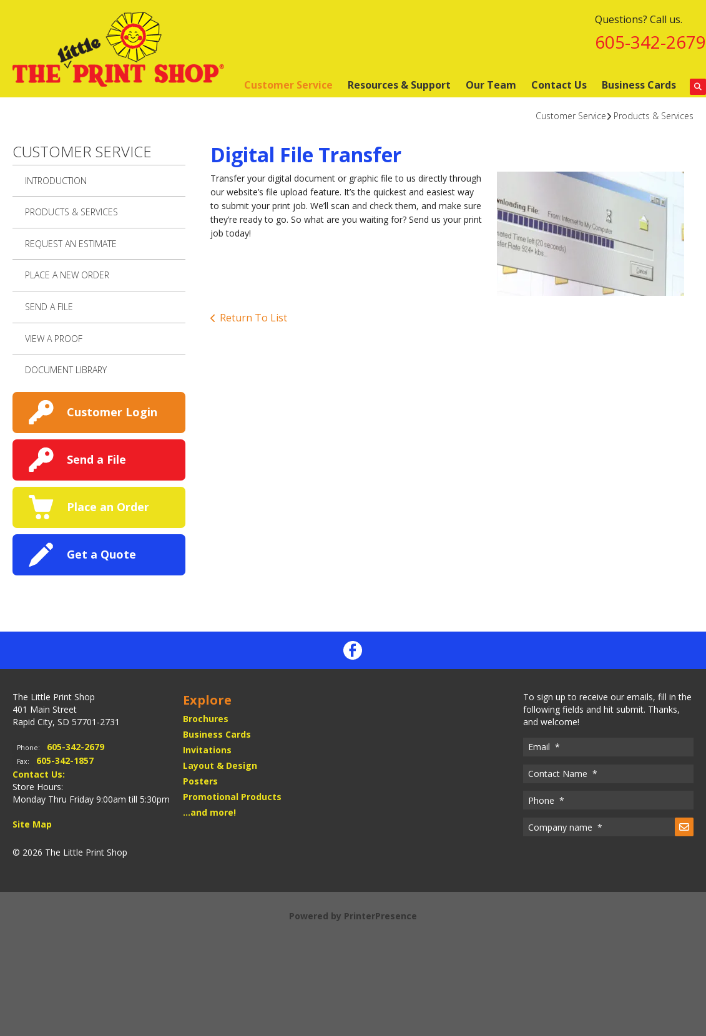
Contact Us (559, 85)
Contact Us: (38, 774)
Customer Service (288, 85)
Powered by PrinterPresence (353, 916)
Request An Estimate (71, 244)
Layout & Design (220, 765)
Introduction (56, 181)
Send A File (49, 307)
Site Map (32, 824)
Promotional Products (232, 797)
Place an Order (108, 506)
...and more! (209, 812)
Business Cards (639, 85)
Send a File (96, 459)
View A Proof (53, 339)
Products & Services (654, 116)
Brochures (205, 719)
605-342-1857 (65, 760)
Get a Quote (101, 554)
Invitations (207, 750)
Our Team (491, 85)
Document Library (66, 370)
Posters (200, 781)
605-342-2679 (650, 42)
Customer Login (112, 411)
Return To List (253, 318)
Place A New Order (67, 275)
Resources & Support (399, 85)
